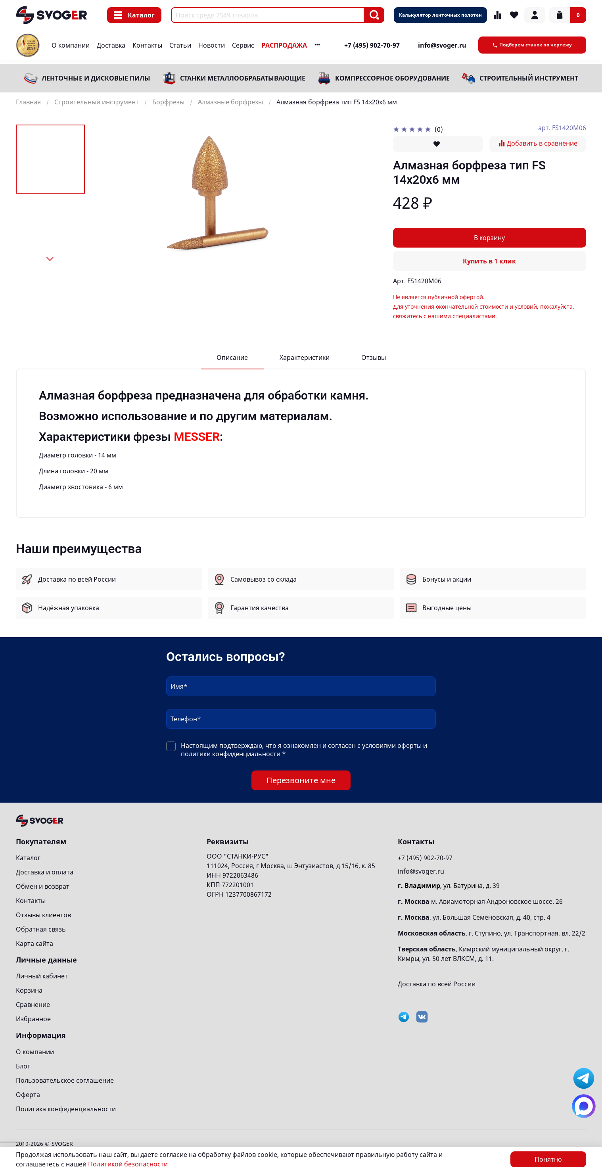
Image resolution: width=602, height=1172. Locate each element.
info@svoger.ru (442, 45)
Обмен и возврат (42, 886)
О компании (71, 45)
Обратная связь (41, 929)
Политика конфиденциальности (66, 1109)
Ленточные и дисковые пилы (96, 78)
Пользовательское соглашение (65, 1080)
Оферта (28, 1094)
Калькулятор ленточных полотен (440, 15)
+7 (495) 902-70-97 (372, 45)
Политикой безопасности (128, 1164)
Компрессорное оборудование (392, 78)
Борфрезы (168, 102)
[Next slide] (50, 259)
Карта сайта (34, 943)
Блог (23, 1066)
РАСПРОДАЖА (284, 45)
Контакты (147, 45)
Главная (28, 102)
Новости (211, 45)
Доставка (111, 45)
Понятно (548, 1159)
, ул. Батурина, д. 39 (449, 885)
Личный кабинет (42, 976)
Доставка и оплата (44, 872)
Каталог (134, 15)
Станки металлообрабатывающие (242, 78)
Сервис (243, 45)
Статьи (180, 45)
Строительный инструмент (528, 78)
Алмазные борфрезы (230, 102)
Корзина (29, 990)
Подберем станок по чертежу (532, 44)
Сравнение (33, 1004)
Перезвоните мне (301, 780)
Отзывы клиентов (43, 915)
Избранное (33, 1018)
